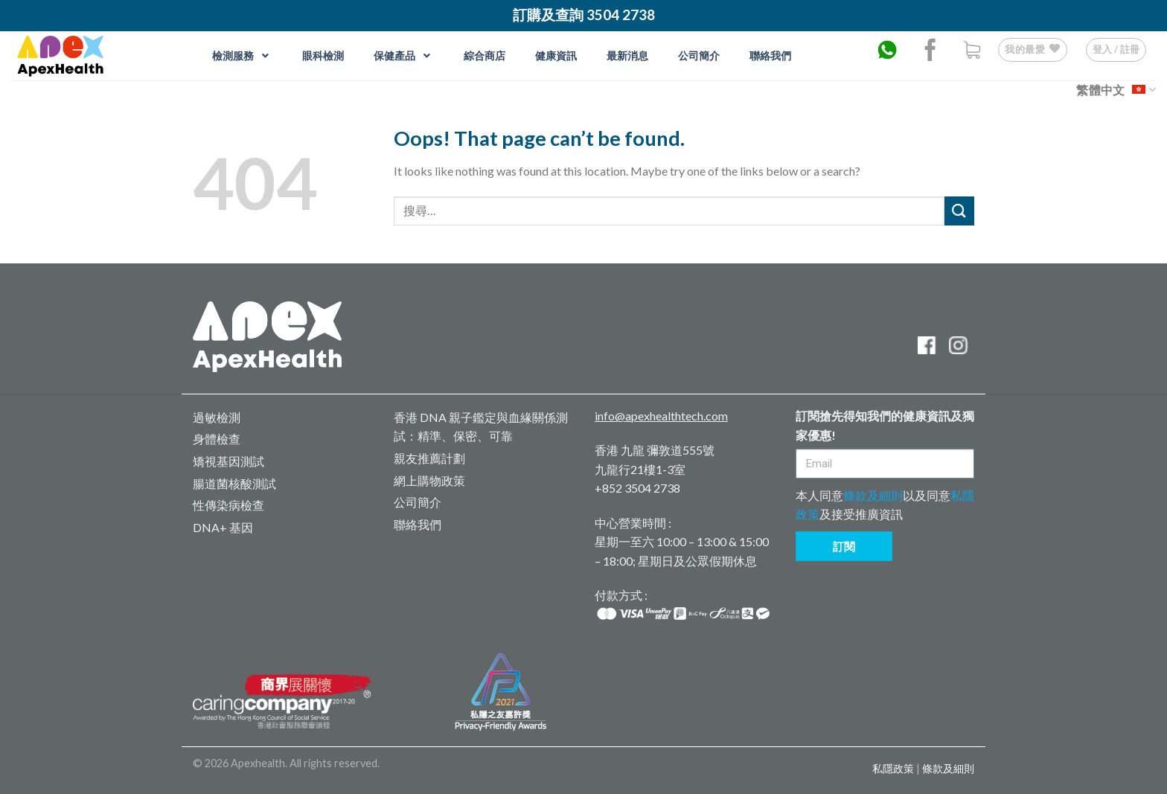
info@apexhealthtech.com (661, 416)
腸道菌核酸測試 (234, 483)
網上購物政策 (429, 480)
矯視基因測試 (228, 461)
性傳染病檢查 (228, 505)
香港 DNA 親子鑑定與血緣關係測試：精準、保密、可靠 (481, 427)
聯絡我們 (417, 524)
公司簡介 (417, 502)
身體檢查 (216, 439)
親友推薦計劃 (429, 458)
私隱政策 (893, 768)
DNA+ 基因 (223, 527)
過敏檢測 (216, 417)
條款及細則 (873, 495)
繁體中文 (1116, 89)
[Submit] (959, 210)
